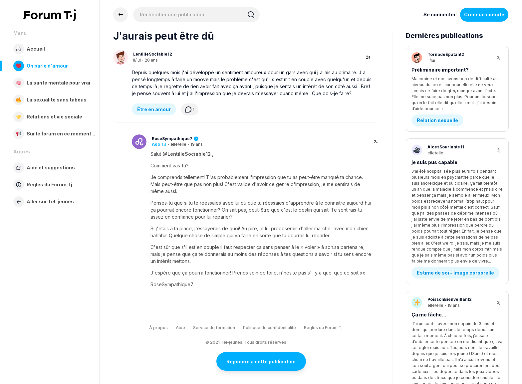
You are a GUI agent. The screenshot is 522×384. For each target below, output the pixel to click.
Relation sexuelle (437, 104)
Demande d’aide (436, 332)
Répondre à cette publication (261, 361)
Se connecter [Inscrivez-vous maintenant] (439, 14)
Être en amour (154, 109)
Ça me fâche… (428, 222)
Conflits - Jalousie (439, 256)
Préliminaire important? (440, 70)
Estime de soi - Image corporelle (455, 180)
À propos (158, 327)
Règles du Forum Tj (323, 327)
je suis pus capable (434, 146)
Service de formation (214, 327)
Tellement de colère (435, 298)
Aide (180, 327)
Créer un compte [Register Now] (484, 14)
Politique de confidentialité (269, 327)
